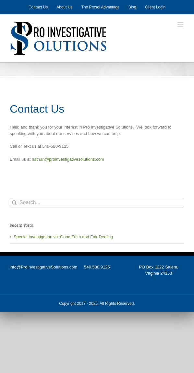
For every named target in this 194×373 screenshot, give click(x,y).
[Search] (14, 202)
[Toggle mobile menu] (180, 24)
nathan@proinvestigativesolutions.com (68, 159)
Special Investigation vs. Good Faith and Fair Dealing (63, 236)
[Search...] (97, 202)
